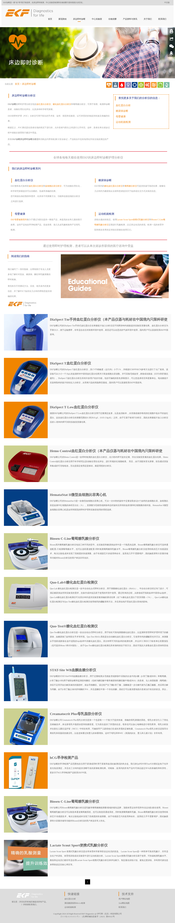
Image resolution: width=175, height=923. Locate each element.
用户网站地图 (124, 899)
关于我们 (148, 19)
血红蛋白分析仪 (43, 104)
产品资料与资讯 (130, 19)
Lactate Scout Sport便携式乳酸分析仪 (133, 220)
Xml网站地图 (124, 903)
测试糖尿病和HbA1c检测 (74, 903)
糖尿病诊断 (122, 111)
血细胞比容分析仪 (53, 186)
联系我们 (162, 19)
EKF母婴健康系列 (19, 220)
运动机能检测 (123, 122)
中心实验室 (97, 19)
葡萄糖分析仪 (131, 186)
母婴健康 (121, 116)
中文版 (167, 2)
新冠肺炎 (62, 19)
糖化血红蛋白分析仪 (62, 104)
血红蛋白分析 (123, 105)
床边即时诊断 (79, 19)
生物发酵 (112, 19)
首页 (50, 19)
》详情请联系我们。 (29, 904)
